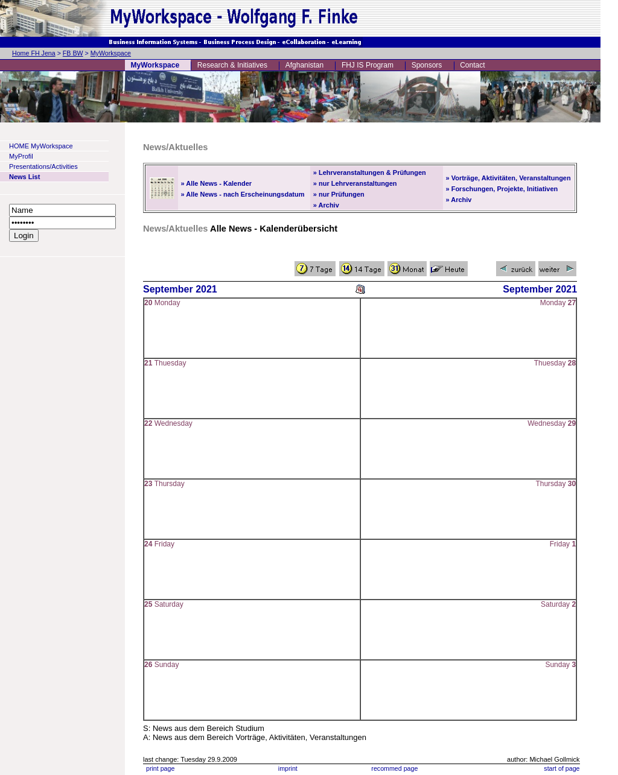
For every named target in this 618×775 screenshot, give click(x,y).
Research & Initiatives (232, 65)
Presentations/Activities (43, 166)
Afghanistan (304, 65)
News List (24, 176)
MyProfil (21, 156)
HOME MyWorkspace (41, 146)
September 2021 (180, 289)
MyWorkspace (111, 53)
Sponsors (427, 65)
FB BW (73, 53)
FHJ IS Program (367, 65)
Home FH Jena (34, 53)
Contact (472, 65)
